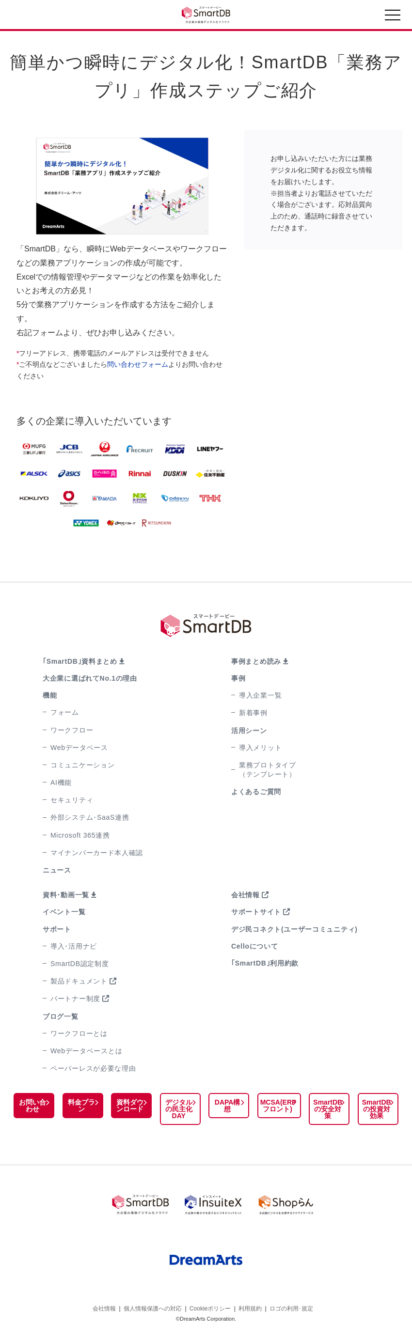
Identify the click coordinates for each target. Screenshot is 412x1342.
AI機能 (61, 782)
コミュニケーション (82, 765)
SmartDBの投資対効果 (376, 1109)
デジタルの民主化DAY (178, 1109)
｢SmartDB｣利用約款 (265, 963)
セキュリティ (71, 800)
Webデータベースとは (86, 1051)
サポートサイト (256, 912)
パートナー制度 (75, 998)
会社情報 (245, 895)
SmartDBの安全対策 (328, 1109)
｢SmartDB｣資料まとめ (80, 661)
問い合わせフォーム (137, 364)
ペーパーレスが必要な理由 (93, 1068)
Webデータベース (79, 747)
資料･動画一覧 (66, 895)
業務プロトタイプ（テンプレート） (267, 769)
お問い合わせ (32, 1105)
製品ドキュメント (79, 981)
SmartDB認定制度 (79, 963)
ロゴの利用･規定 (291, 1307)
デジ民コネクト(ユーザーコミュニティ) (294, 929)
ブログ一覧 (61, 1016)
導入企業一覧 (260, 695)
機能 (50, 695)
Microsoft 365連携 (80, 835)
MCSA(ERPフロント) (277, 1105)
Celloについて (254, 946)
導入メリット (260, 747)
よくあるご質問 (256, 792)
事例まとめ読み (256, 661)
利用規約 (250, 1307)
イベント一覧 (64, 912)
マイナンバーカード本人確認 (96, 853)
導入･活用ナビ (73, 946)
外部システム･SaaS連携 (89, 817)
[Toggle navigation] (392, 17)
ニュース (57, 870)
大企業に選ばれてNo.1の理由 (90, 678)
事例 (238, 678)
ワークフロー (71, 730)
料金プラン (81, 1105)
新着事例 (253, 713)
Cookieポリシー (210, 1307)
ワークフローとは (79, 1033)
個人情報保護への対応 (153, 1307)
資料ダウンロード (129, 1105)
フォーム (64, 712)
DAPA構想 (227, 1105)
